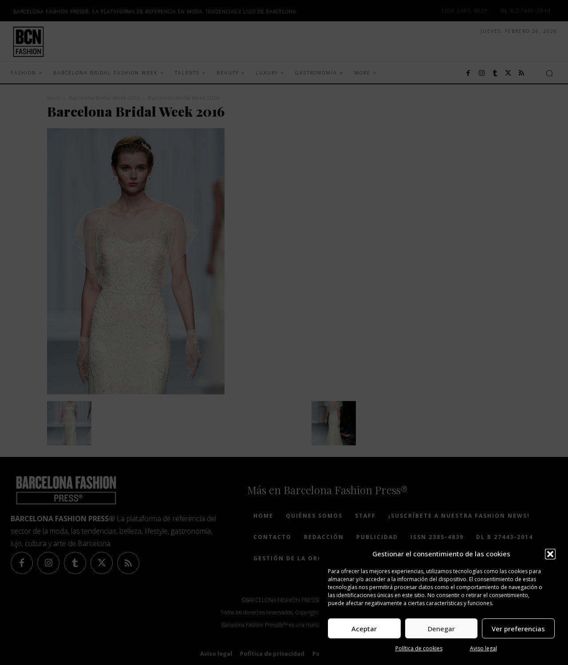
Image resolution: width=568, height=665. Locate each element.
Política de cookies (418, 648)
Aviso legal (483, 648)
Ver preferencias (518, 628)
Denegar (441, 628)
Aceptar (364, 628)
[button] (550, 554)
